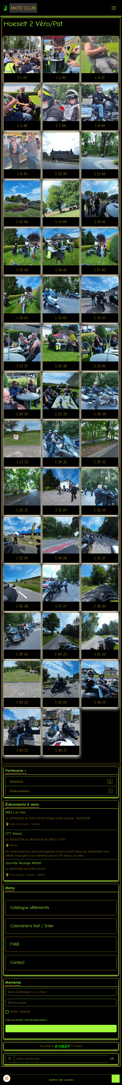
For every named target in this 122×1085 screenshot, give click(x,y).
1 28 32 (61, 462)
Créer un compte (14, 1019)
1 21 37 (22, 366)
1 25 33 (61, 414)
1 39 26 (22, 654)
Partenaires (61, 781)
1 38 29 (100, 606)
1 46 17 (61, 750)
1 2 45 (61, 78)
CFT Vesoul (13, 834)
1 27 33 (22, 462)
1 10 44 (61, 174)
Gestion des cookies (61, 1079)
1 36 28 (22, 606)
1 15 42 (22, 270)
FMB (14, 944)
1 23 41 (99, 366)
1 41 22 (100, 654)
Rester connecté (20, 1011)
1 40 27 (61, 654)
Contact (17, 962)
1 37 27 (61, 606)
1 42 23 (22, 702)
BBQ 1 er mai (15, 812)
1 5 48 (22, 125)
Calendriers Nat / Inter (32, 925)
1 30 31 (22, 510)
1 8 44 (100, 125)
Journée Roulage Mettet (23, 863)
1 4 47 (100, 78)
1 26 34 (100, 414)
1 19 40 (61, 318)
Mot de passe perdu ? (36, 1019)
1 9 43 (22, 174)
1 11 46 (99, 174)
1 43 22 (61, 702)
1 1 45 (22, 78)
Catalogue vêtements (29, 907)
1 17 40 (100, 270)
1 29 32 (100, 462)
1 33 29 (22, 558)
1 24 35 (22, 414)
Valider (61, 1028)
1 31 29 (61, 510)
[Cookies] (6, 1078)
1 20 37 (100, 318)
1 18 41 (22, 318)
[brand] (20, 8)
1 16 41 (61, 270)
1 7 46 (61, 125)
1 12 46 (22, 222)
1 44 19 (100, 702)
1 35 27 (100, 558)
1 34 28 (61, 558)
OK (112, 1058)
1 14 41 (99, 222)
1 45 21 (22, 750)
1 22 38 (61, 366)
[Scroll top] (116, 1079)
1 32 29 (100, 510)
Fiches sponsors (61, 790)
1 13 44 (61, 222)
